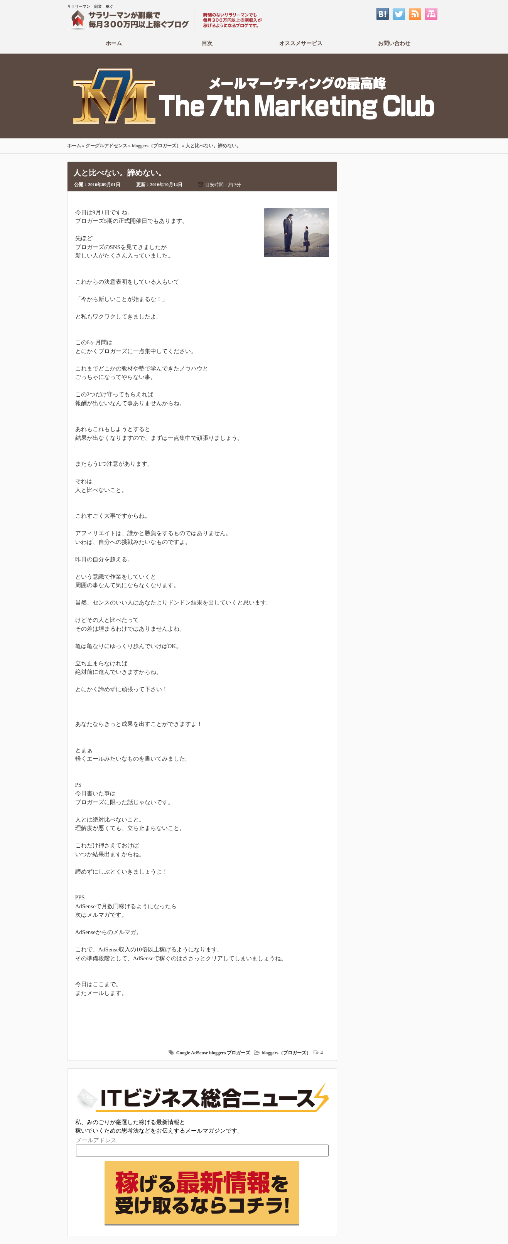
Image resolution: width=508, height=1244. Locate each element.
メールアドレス (96, 1140)
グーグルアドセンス (106, 145)
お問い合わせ (394, 43)
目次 (207, 43)
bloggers (217, 1052)
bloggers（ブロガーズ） (156, 145)
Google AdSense (192, 1052)
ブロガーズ (238, 1052)
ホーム (114, 43)
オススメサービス (301, 43)
